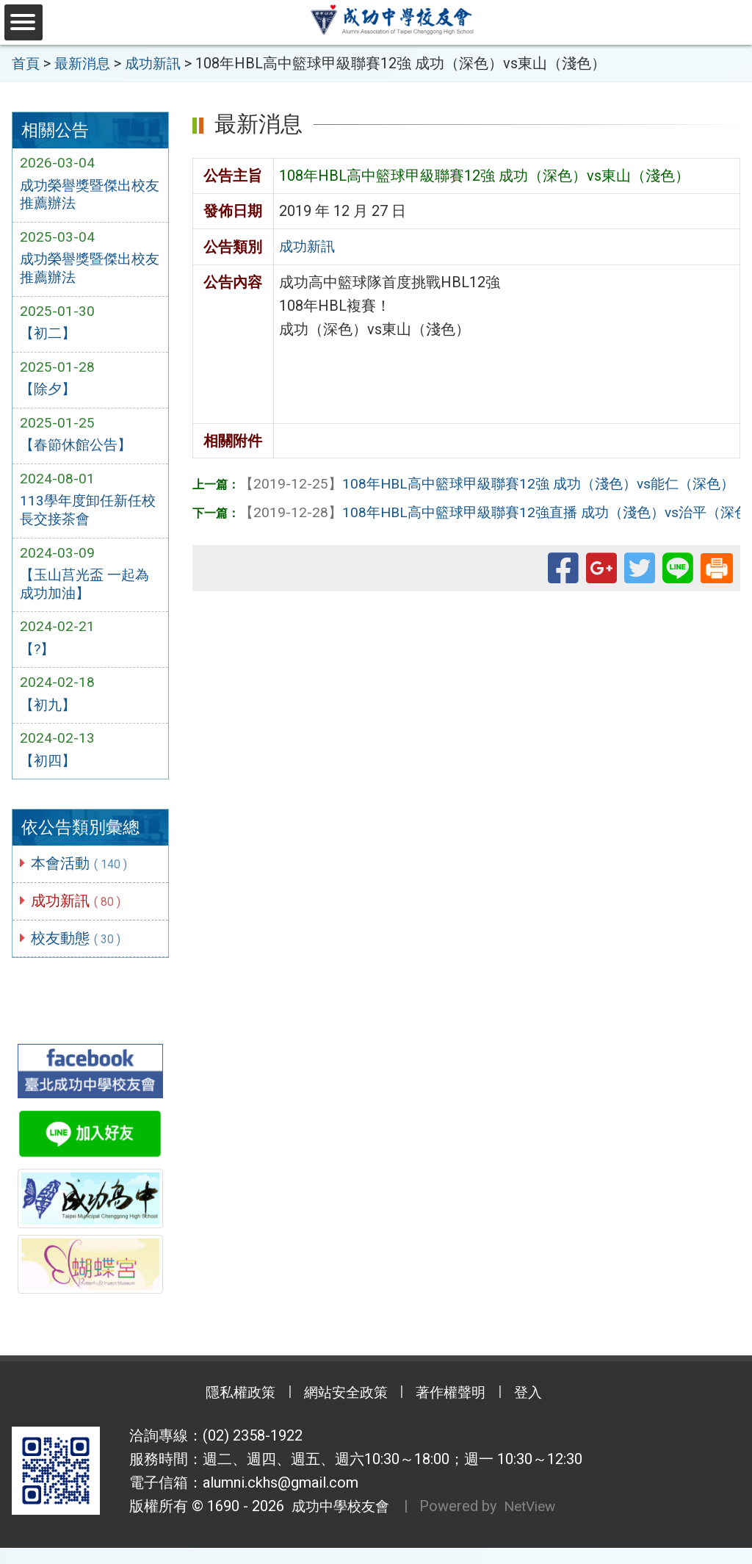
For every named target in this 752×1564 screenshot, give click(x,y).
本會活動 (82, 878)
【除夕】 (49, 394)
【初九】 (49, 718)
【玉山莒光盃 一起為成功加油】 (88, 594)
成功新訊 (79, 916)
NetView (537, 1523)
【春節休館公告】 (78, 452)
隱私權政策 (229, 1410)
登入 (541, 1410)
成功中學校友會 (339, 1523)
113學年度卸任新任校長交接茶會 (83, 518)
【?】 (38, 661)
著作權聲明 (457, 1410)
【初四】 (49, 775)
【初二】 (49, 338)
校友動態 (79, 953)
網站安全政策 (343, 1410)
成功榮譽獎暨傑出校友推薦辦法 (86, 195)
